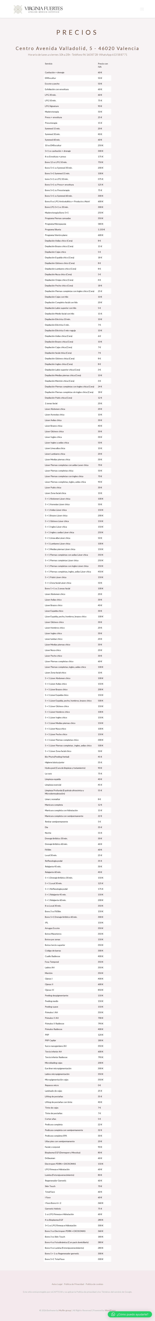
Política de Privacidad (74, 1284)
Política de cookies (94, 1284)
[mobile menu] (142, 9)
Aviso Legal (57, 1284)
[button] (130, 1314)
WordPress (110, 1310)
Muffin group (65, 1310)
